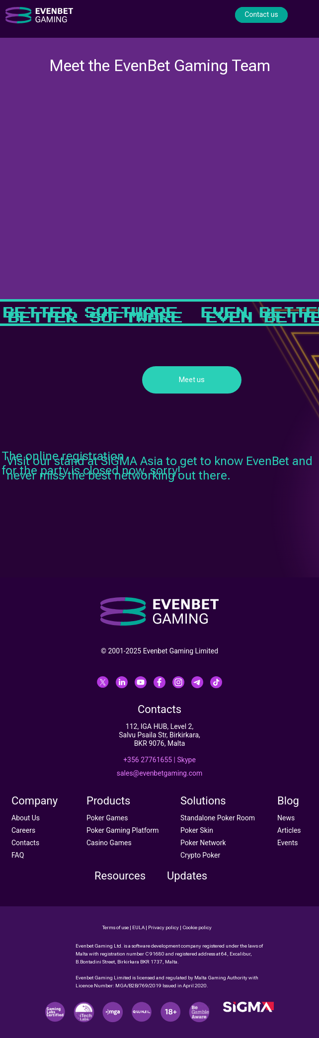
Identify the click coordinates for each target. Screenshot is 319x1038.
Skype (186, 760)
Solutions (203, 801)
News (286, 818)
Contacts (25, 843)
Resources (120, 876)
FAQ (17, 855)
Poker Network (203, 843)
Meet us (192, 380)
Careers (23, 830)
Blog (288, 801)
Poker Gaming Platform (122, 830)
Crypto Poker (200, 855)
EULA (138, 927)
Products (108, 801)
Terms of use (115, 927)
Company (34, 801)
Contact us (261, 14)
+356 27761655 (147, 760)
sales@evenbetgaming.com (160, 773)
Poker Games (107, 818)
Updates (187, 876)
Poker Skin (196, 830)
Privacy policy (163, 927)
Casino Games (109, 843)
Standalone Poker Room (217, 818)
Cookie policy (197, 927)
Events (287, 843)
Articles (289, 830)
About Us (25, 818)
